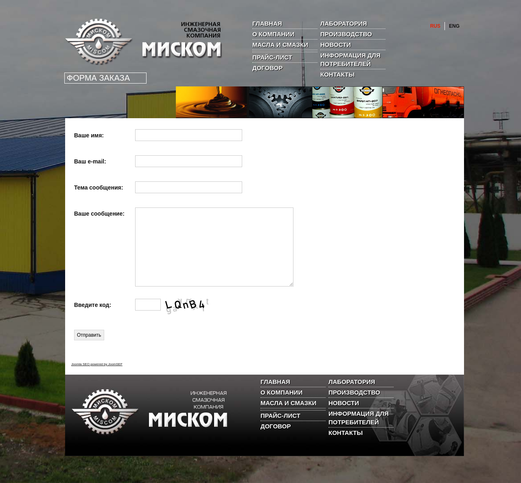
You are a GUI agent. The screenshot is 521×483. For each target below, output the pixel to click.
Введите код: (92, 319)
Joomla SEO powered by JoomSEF (97, 379)
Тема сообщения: (98, 187)
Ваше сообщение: (99, 213)
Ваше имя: (89, 135)
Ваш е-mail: (90, 161)
